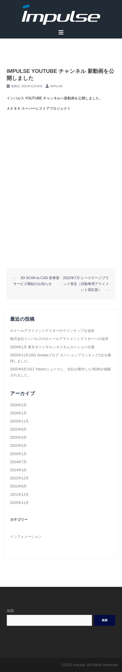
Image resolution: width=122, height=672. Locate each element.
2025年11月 (19, 421)
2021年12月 (19, 494)
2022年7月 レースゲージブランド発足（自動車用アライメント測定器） (86, 284)
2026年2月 (18, 405)
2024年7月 (18, 462)
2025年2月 (18, 445)
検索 (10, 611)
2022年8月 (18, 486)
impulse (56, 86)
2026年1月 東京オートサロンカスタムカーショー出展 (52, 347)
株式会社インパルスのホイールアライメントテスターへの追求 (59, 339)
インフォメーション (26, 536)
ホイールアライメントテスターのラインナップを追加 (52, 330)
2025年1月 (18, 454)
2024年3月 (18, 470)
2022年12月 (19, 478)
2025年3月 (18, 437)
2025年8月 (18, 429)
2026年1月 (18, 413)
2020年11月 (19, 503)
